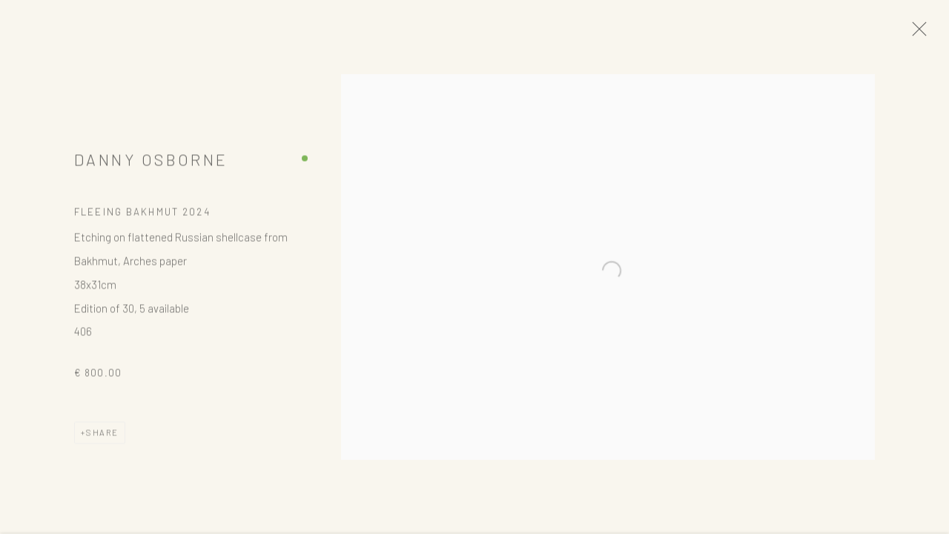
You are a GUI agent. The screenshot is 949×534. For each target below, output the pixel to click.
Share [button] (102, 436)
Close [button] (924, 33)
